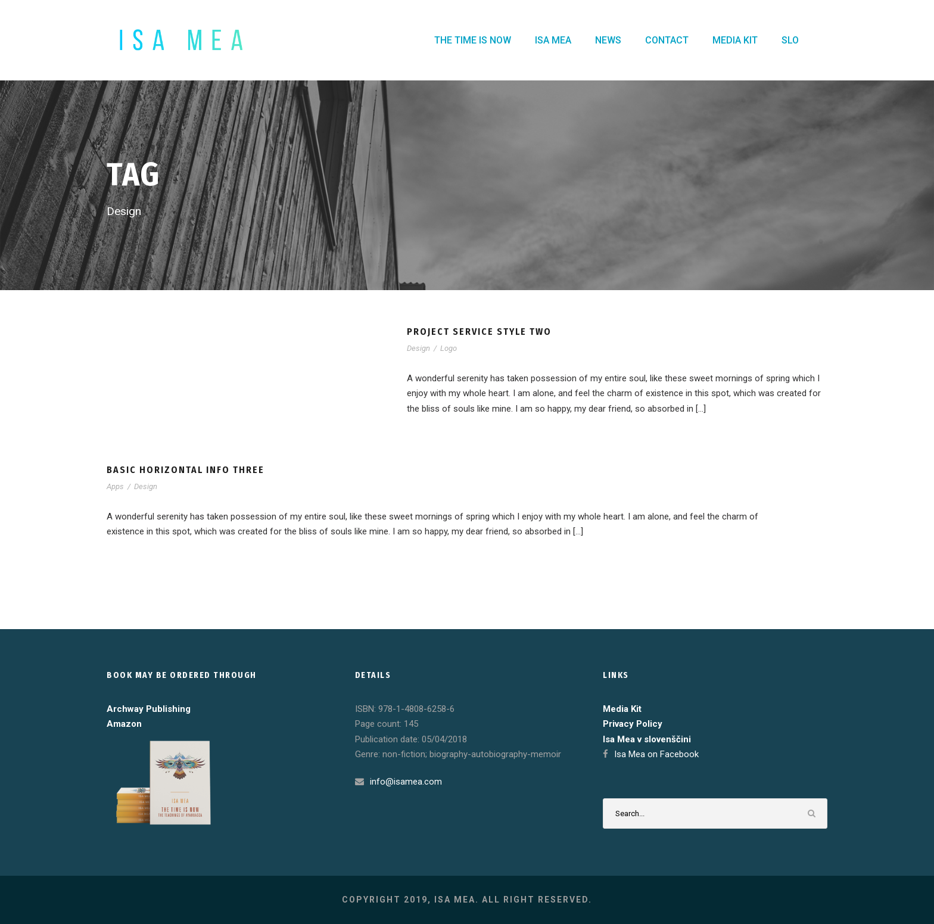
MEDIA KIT (735, 40)
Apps (115, 486)
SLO (790, 40)
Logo (448, 348)
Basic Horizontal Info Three (185, 469)
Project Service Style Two (479, 331)
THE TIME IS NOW (472, 40)
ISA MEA (553, 40)
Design (418, 348)
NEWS (608, 40)
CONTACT (667, 40)
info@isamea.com (406, 781)
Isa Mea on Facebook (656, 754)
